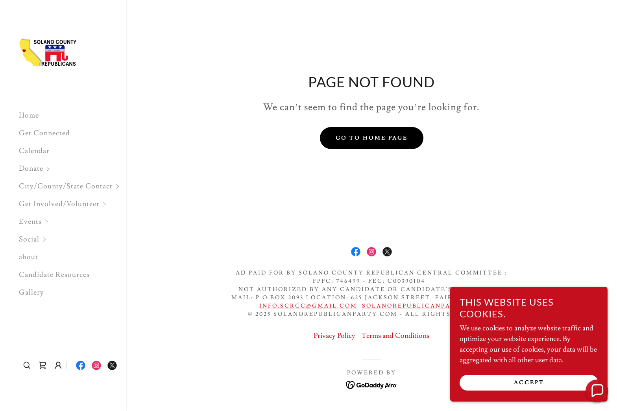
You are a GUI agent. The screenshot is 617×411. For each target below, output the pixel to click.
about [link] (28, 257)
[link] (48, 50)
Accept (529, 388)
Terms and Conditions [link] (395, 335)
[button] (72, 168)
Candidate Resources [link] (54, 274)
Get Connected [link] (44, 133)
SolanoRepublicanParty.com (425, 306)
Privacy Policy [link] (334, 335)
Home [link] (29, 115)
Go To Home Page (372, 138)
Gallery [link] (31, 292)
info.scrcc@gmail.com (308, 306)
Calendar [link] (34, 150)
